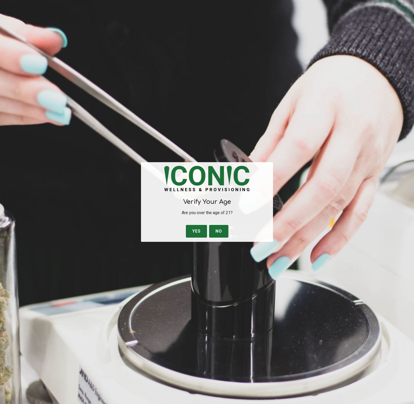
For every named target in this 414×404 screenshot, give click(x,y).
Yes (196, 231)
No (218, 231)
